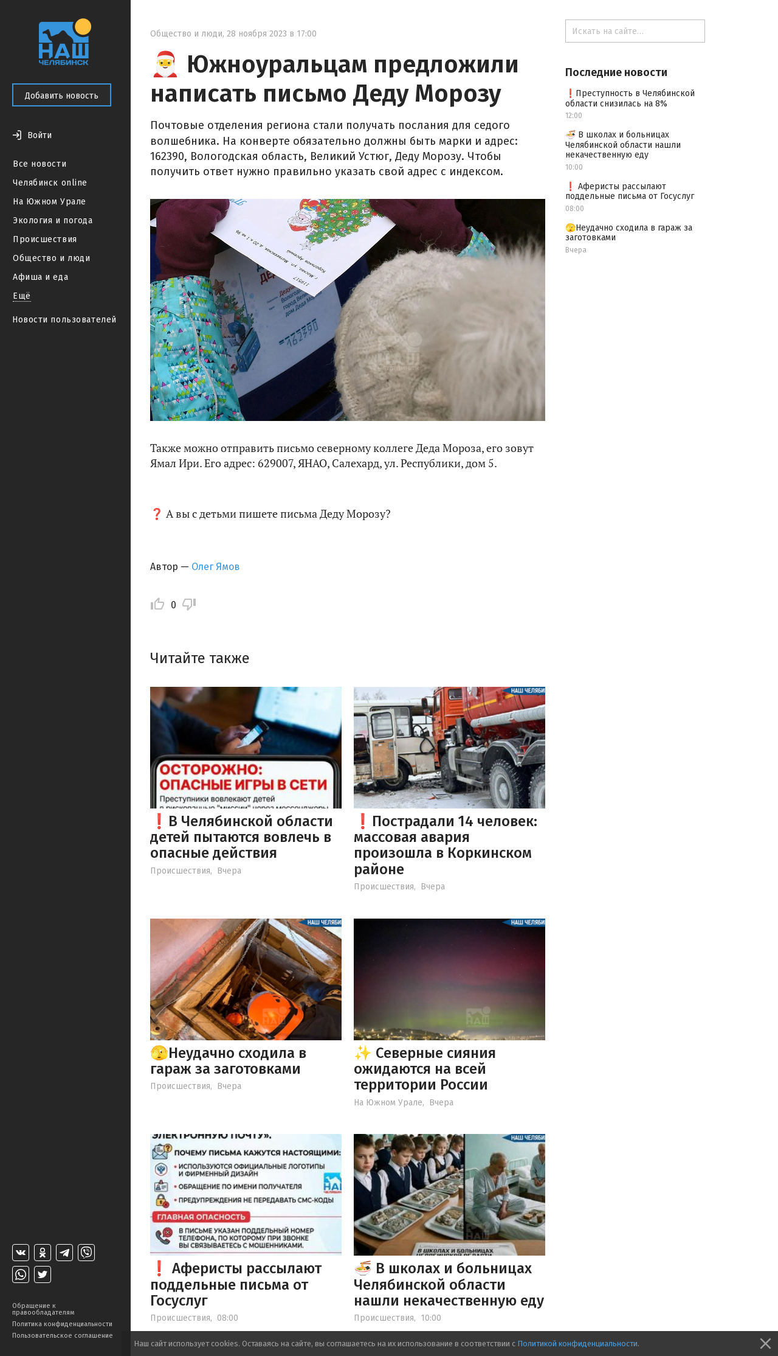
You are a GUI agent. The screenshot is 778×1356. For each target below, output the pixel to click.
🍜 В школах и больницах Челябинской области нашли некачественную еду (449, 1284)
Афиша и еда (40, 277)
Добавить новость (61, 96)
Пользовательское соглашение (62, 1335)
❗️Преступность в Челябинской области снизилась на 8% (630, 98)
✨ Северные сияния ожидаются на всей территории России (425, 1069)
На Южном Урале (49, 201)
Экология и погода (53, 220)
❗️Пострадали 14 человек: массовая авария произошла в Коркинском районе (445, 845)
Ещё (22, 296)
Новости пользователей (64, 320)
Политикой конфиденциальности (577, 1343)
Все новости (39, 164)
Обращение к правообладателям (43, 1309)
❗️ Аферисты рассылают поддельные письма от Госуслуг (236, 1284)
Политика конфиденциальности (62, 1324)
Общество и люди (51, 258)
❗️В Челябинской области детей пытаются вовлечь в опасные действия (241, 837)
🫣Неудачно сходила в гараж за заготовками (228, 1061)
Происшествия (45, 239)
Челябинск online (50, 183)
